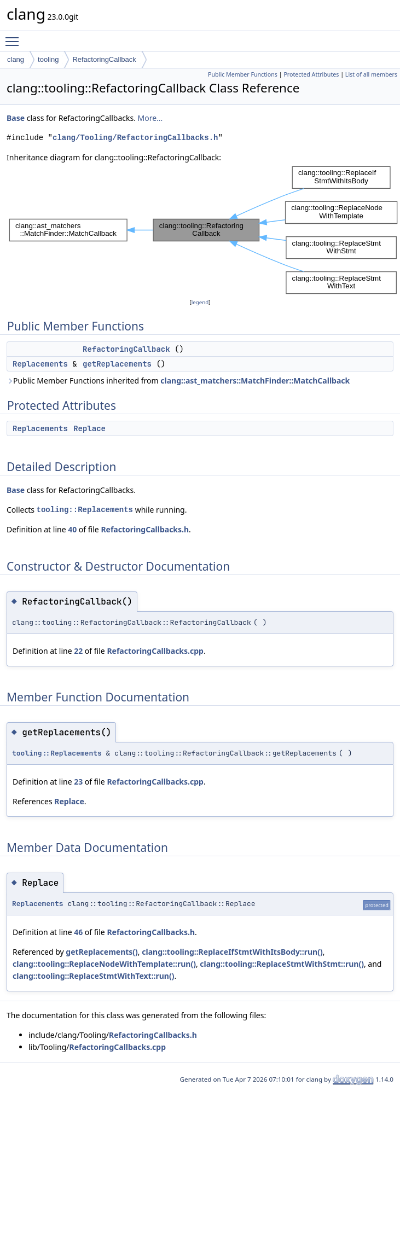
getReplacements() (102, 952)
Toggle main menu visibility (14, 36)
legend (200, 302)
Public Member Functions (242, 74)
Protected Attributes (311, 74)
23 (78, 781)
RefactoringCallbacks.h (145, 529)
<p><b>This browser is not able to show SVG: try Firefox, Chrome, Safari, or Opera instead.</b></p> (203, 230)
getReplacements (117, 364)
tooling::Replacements (85, 509)
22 (78, 651)
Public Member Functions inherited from (178, 380)
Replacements (40, 364)
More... (150, 118)
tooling (48, 59)
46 (78, 932)
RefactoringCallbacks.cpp (155, 651)
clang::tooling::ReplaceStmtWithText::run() (93, 976)
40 (72, 529)
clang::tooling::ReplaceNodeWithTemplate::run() (104, 964)
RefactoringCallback (104, 59)
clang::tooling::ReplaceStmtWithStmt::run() (282, 964)
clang (15, 59)
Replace (89, 428)
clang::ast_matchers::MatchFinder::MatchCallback (255, 380)
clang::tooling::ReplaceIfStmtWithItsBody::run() (232, 952)
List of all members (371, 74)
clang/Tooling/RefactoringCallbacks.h (135, 137)
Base (16, 118)
